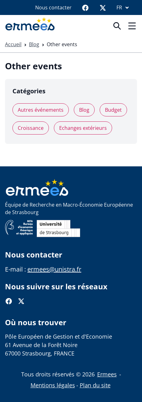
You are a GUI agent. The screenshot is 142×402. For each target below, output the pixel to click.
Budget (113, 109)
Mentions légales (53, 385)
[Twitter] (103, 7)
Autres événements (41, 109)
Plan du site (95, 385)
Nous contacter (53, 7)
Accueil (13, 44)
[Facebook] (85, 7)
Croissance (31, 128)
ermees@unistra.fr (54, 269)
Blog (34, 44)
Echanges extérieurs (83, 128)
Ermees (107, 374)
